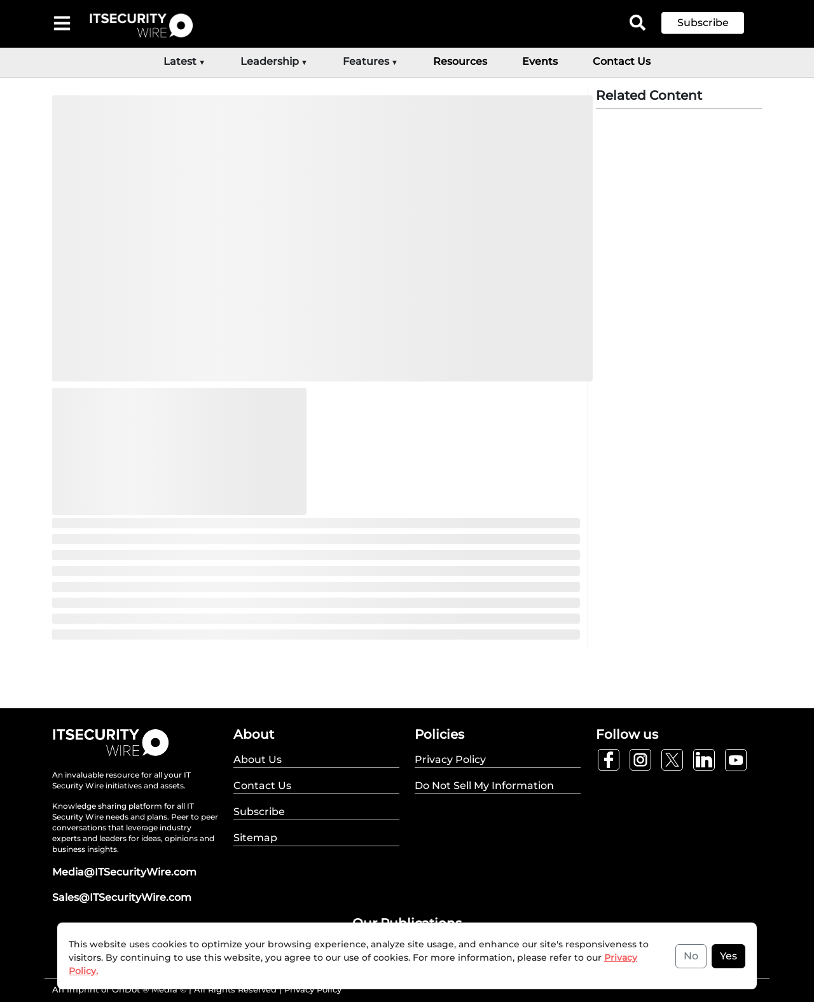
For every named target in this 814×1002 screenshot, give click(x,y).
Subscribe (703, 23)
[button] (712, 23)
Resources (460, 61)
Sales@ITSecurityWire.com (121, 897)
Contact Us (622, 61)
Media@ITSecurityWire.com (124, 872)
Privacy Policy (312, 989)
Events (540, 61)
